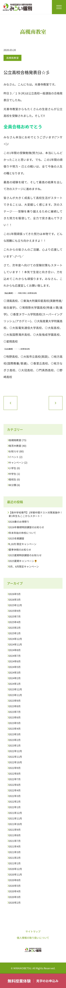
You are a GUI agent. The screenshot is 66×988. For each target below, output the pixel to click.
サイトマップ (33, 931)
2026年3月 (15, 599)
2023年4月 (15, 728)
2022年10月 (15, 762)
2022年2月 (15, 801)
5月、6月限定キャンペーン (24, 566)
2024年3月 (15, 672)
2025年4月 (15, 622)
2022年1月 (15, 807)
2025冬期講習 (16, 538)
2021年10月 (15, 824)
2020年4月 (15, 891)
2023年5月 (15, 723)
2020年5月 (15, 885)
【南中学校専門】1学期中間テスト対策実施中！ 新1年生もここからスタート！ (35, 514)
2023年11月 (15, 695)
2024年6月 (15, 661)
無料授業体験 (19, 981)
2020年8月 (15, 880)
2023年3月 (15, 734)
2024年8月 (15, 650)
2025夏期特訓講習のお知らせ (25, 555)
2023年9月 (15, 700)
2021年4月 (15, 846)
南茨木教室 (15, 445)
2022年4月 (15, 790)
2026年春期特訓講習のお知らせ (26, 527)
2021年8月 (15, 835)
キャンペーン (16, 462)
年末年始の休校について (22, 533)
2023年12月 (15, 689)
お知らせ (14, 451)
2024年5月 (15, 667)
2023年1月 (15, 745)
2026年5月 (15, 594)
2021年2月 (15, 857)
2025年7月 (15, 616)
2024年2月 (15, 678)
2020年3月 (15, 897)
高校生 (12, 479)
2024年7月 (15, 655)
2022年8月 (15, 773)
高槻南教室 (12, 58)
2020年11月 (15, 874)
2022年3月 (15, 796)
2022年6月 (15, 784)
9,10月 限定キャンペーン (22, 544)
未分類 (12, 485)
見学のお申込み (47, 980)
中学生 (12, 474)
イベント (14, 457)
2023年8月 (15, 706)
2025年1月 (15, 633)
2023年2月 (15, 740)
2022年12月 (15, 751)
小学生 (12, 468)
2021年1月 (15, 863)
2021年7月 (15, 841)
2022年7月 (15, 779)
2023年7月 (15, 712)
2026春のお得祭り (19, 521)
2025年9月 (15, 610)
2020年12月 (15, 869)
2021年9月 (15, 829)
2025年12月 (15, 605)
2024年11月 (15, 644)
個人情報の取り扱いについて (33, 937)
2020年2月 (15, 902)
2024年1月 (15, 683)
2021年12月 (15, 813)
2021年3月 (15, 852)
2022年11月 (15, 756)
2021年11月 (15, 818)
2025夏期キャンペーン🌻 (23, 561)
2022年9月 (15, 768)
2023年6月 (15, 717)
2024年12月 (15, 639)
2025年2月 (15, 627)
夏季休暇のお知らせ (20, 549)
